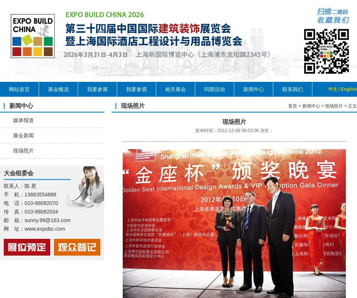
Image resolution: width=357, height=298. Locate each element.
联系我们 (292, 89)
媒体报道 (23, 120)
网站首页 (19, 89)
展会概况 (58, 89)
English (349, 89)
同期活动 (214, 89)
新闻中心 (253, 89)
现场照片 (23, 151)
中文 (332, 89)
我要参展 (97, 89)
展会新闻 (23, 135)
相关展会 (175, 89)
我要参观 (136, 89)
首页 (292, 106)
